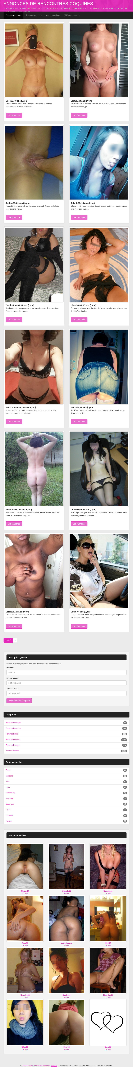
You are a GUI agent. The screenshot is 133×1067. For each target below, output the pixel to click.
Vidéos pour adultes (72, 15)
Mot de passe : (12, 678)
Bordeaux (9, 815)
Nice (7, 782)
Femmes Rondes (12, 745)
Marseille (9, 776)
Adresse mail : (12, 689)
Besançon (10, 804)
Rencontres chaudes (34, 15)
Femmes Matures (13, 739)
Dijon (8, 810)
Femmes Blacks (12, 734)
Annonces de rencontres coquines (48, 3)
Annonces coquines (13, 15)
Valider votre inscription (19, 700)
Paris (8, 770)
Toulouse (9, 798)
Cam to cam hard (53, 15)
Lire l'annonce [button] (14, 115)
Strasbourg (10, 793)
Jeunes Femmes (12, 751)
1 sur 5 (8, 640)
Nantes (9, 821)
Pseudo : (10, 668)
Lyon (8, 787)
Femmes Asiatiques (13, 722)
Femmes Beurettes (13, 728)
